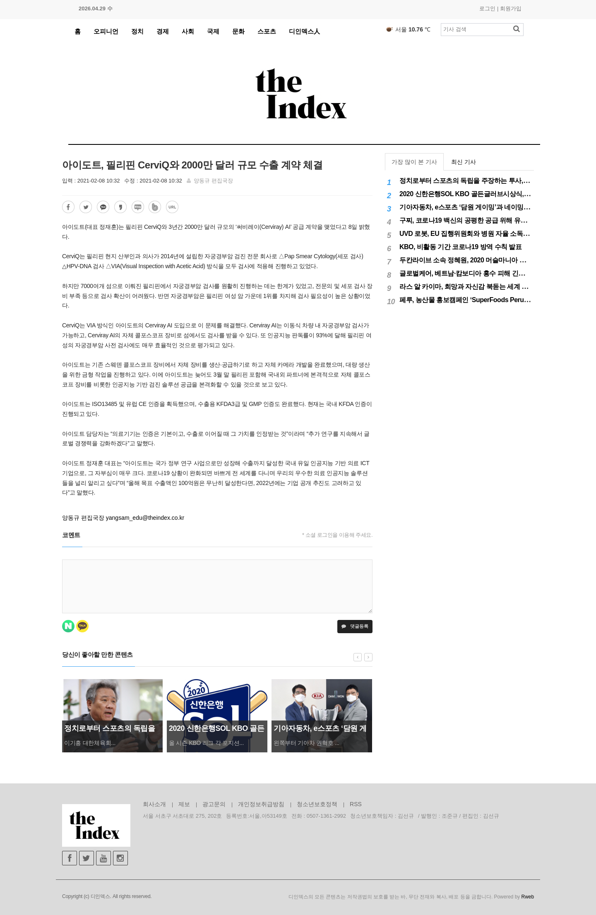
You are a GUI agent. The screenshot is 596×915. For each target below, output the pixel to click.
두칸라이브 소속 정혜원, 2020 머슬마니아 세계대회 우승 (479, 260)
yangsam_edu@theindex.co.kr (145, 517)
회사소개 (154, 804)
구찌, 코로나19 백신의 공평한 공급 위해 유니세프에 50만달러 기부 (494, 220)
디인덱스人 (304, 31)
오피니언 (106, 31)
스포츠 (266, 31)
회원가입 (511, 8)
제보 (184, 804)
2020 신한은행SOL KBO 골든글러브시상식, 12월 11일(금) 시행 (489, 193)
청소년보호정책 (317, 804)
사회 (188, 31)
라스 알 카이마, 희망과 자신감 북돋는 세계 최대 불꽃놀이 (480, 286)
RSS (356, 804)
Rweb (528, 897)
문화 (238, 31)
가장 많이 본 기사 (414, 162)
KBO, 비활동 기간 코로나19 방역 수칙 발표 (460, 246)
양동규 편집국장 (213, 181)
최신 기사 (463, 162)
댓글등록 (354, 626)
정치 (137, 31)
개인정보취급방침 (261, 804)
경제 (162, 31)
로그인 (487, 8)
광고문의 (214, 804)
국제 (213, 31)
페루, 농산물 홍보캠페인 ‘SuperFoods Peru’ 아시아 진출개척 (486, 299)
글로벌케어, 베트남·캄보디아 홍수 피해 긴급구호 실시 (475, 273)
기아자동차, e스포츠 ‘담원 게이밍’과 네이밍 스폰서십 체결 (482, 207)
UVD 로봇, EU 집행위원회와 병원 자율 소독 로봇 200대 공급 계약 (492, 233)
